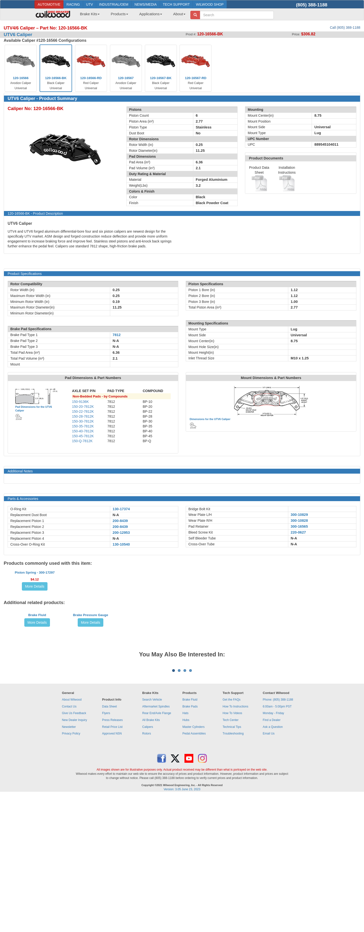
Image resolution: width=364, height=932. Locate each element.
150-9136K (80, 402)
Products (119, 14)
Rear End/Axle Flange (156, 849)
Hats (185, 849)
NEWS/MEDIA (146, 4)
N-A (116, 515)
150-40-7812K (83, 431)
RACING (73, 4)
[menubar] (131, 15)
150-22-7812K (83, 411)
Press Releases (112, 856)
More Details (35, 630)
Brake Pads (190, 843)
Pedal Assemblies (194, 870)
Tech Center (231, 856)
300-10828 (299, 520)
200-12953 (121, 533)
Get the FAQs (232, 836)
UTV (89, 4)
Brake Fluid (37, 694)
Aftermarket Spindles (155, 843)
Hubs (185, 856)
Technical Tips (232, 863)
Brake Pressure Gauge (90, 694)
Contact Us (69, 843)
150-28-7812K (83, 416)
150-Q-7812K (82, 441)
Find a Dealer (271, 856)
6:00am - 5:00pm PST (277, 843)
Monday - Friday (273, 849)
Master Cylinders (193, 863)
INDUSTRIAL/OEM (113, 4)
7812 (117, 335)
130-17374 (121, 509)
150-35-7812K (83, 426)
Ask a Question (273, 863)
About (179, 14)
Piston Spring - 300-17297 (35, 616)
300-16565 (299, 526)
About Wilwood (72, 836)
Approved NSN (112, 870)
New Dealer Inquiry (74, 856)
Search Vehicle (152, 836)
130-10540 (121, 544)
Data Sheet (109, 843)
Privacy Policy (71, 870)
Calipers (147, 863)
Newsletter (69, 863)
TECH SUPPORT (176, 4)
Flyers (106, 849)
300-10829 (299, 515)
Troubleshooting (233, 870)
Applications (150, 14)
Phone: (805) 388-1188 (278, 836)
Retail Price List (112, 863)
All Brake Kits (151, 856)
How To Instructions (235, 843)
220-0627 (298, 532)
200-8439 (120, 521)
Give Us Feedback (74, 849)
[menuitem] (88, 15)
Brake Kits (90, 14)
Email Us (268, 870)
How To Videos (232, 849)
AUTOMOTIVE (49, 4)
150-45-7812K (83, 436)
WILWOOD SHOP (210, 4)
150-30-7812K (83, 421)
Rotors (146, 870)
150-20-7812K (83, 407)
